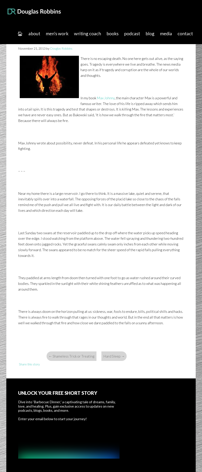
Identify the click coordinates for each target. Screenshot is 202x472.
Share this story (29, 364)
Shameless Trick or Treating (71, 356)
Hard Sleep (114, 356)
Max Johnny (106, 98)
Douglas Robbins (34, 11)
